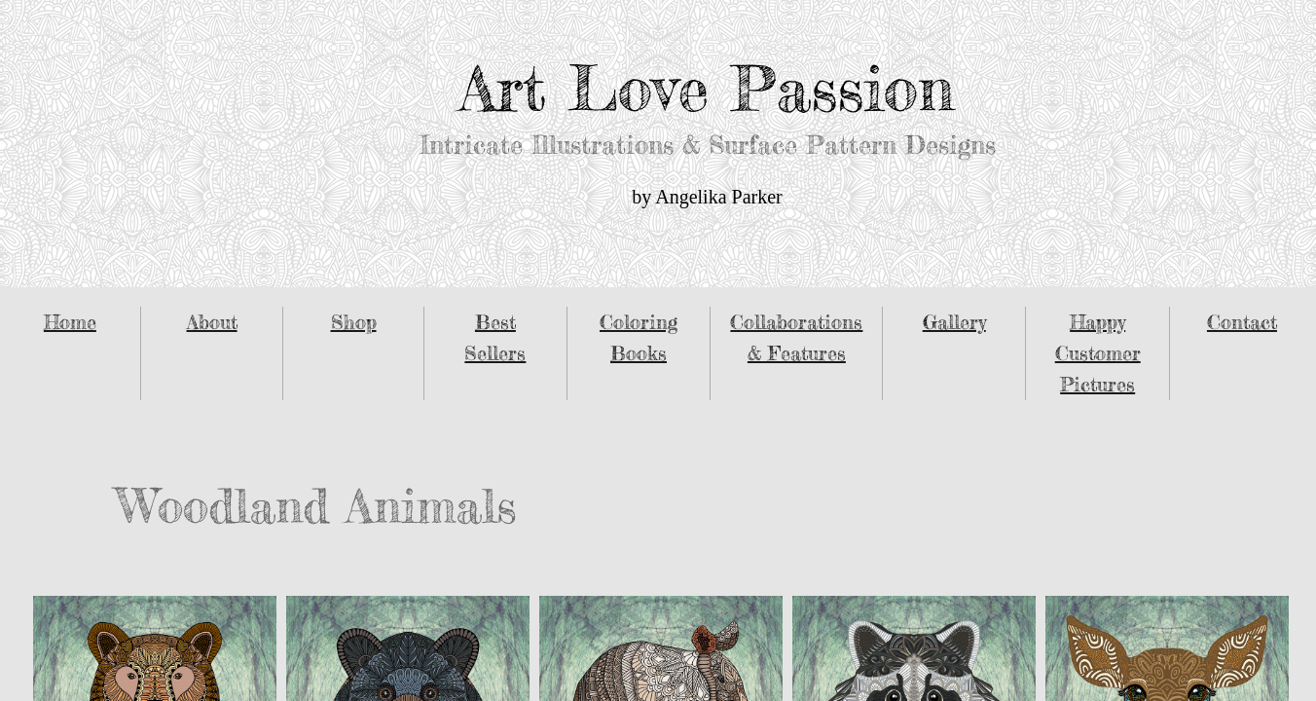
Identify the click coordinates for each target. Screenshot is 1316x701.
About (212, 322)
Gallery (954, 322)
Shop (354, 322)
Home (70, 322)
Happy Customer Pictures (1098, 353)
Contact (1242, 322)
